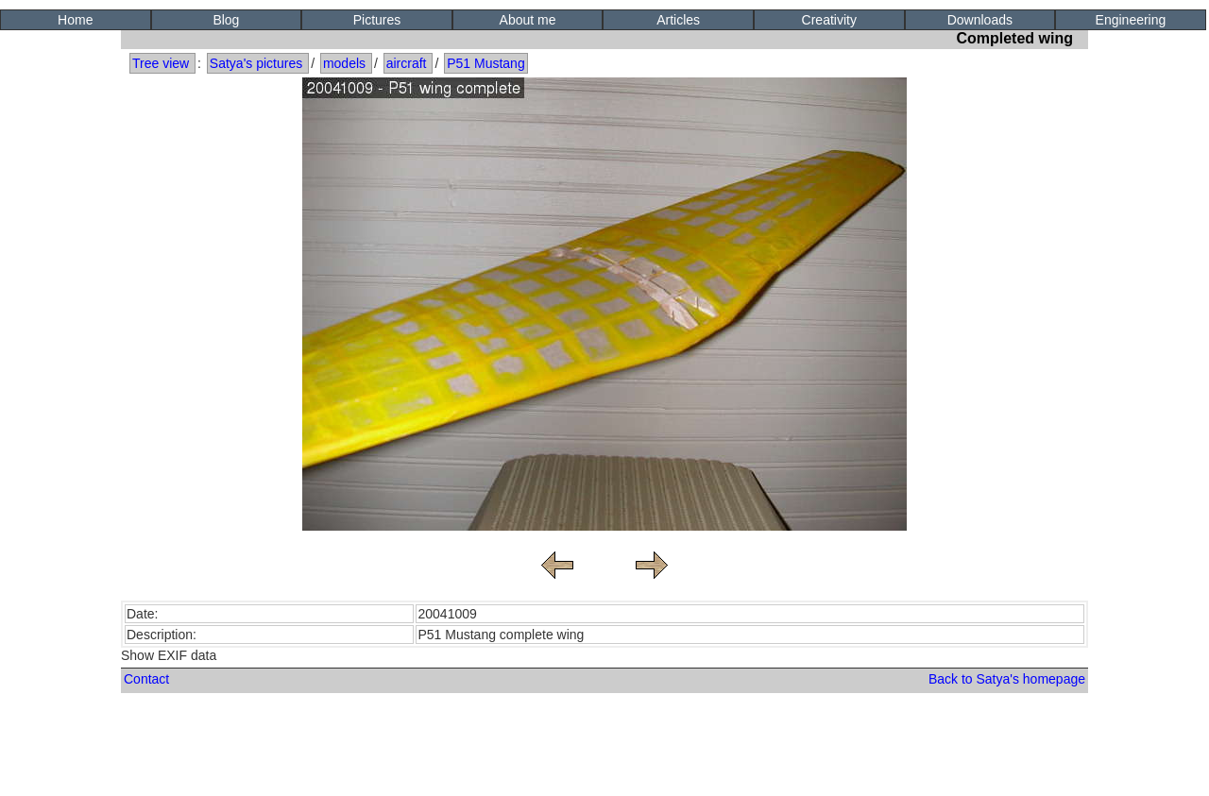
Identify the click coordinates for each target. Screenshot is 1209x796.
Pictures (377, 19)
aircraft (406, 63)
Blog (226, 19)
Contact (146, 678)
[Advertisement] (604, 749)
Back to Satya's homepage (1006, 678)
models (344, 63)
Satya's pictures (256, 63)
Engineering (1131, 19)
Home (75, 19)
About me (528, 19)
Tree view (160, 63)
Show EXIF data (168, 655)
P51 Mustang (486, 63)
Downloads (980, 19)
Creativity (829, 19)
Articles (678, 19)
